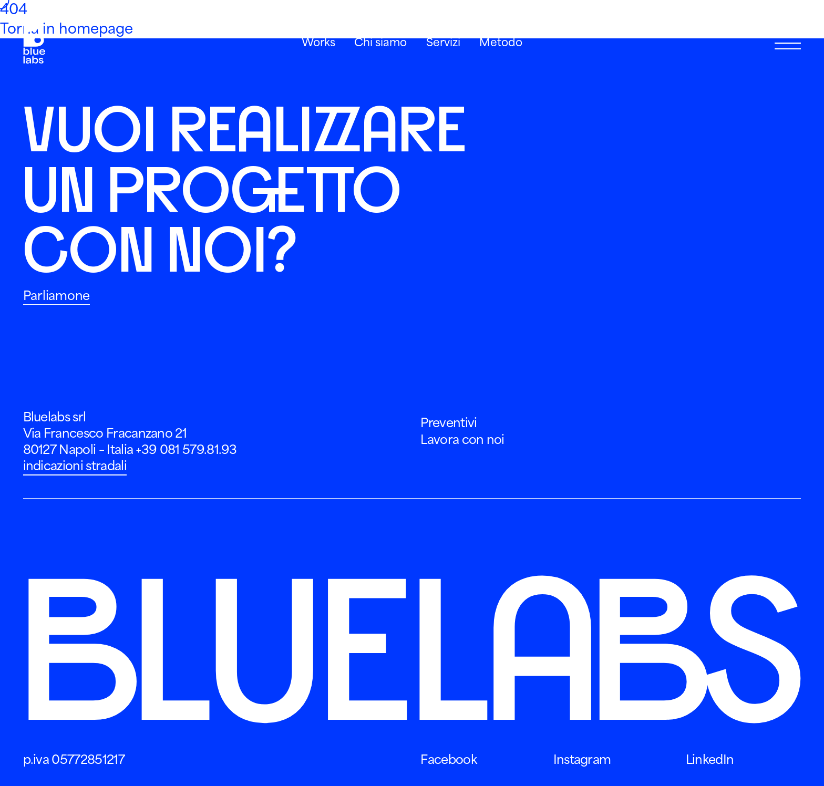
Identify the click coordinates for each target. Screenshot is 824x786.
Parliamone (56, 295)
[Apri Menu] (788, 43)
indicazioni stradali (75, 466)
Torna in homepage (66, 28)
